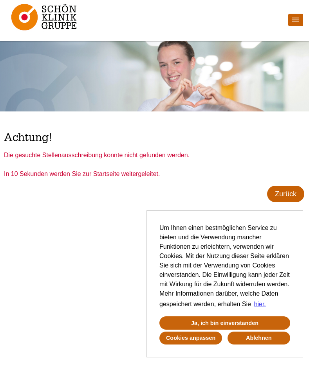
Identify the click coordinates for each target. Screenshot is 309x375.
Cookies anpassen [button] (190, 338)
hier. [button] (260, 304)
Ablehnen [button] (259, 338)
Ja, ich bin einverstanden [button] (224, 323)
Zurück (285, 194)
